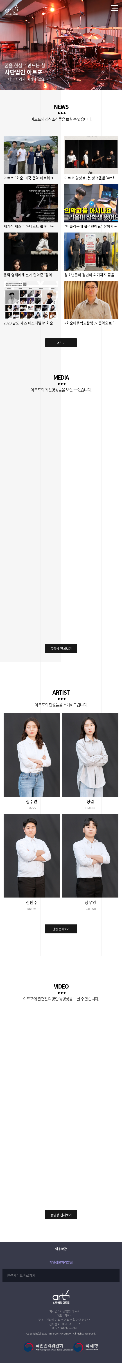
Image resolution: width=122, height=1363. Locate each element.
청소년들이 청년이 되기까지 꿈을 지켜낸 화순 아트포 (91, 274)
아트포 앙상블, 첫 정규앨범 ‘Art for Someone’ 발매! (91, 177)
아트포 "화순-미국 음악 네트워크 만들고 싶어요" (30, 177)
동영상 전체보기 (61, 648)
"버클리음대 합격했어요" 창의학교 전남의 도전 (91, 226)
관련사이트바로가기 (21, 1275)
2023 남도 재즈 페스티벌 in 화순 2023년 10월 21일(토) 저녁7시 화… (30, 323)
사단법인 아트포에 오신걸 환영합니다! (11, 10)
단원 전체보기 (61, 929)
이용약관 (61, 1248)
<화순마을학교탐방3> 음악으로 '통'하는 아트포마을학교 (91, 323)
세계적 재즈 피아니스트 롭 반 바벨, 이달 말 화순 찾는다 (30, 226)
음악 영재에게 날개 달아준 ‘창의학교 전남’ (30, 274)
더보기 (61, 342)
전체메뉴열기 (113, 6)
